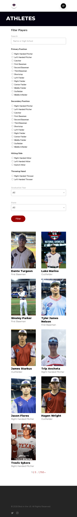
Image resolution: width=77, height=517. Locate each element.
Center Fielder (20, 85)
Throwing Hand (18, 171)
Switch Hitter (19, 165)
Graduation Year (18, 188)
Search (14, 36)
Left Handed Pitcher (23, 57)
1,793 (41, 472)
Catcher (17, 61)
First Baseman (20, 64)
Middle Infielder (20, 95)
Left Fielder (19, 78)
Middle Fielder (20, 88)
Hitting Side (16, 153)
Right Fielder (19, 81)
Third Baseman (20, 71)
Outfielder (18, 91)
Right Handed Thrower (24, 176)
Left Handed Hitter (22, 161)
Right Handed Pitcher (23, 54)
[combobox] (38, 192)
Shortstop (18, 74)
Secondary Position (20, 101)
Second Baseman (21, 68)
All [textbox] (14, 192)
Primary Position (19, 49)
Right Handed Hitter (22, 158)
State (13, 203)
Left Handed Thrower (23, 179)
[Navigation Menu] (63, 6)
